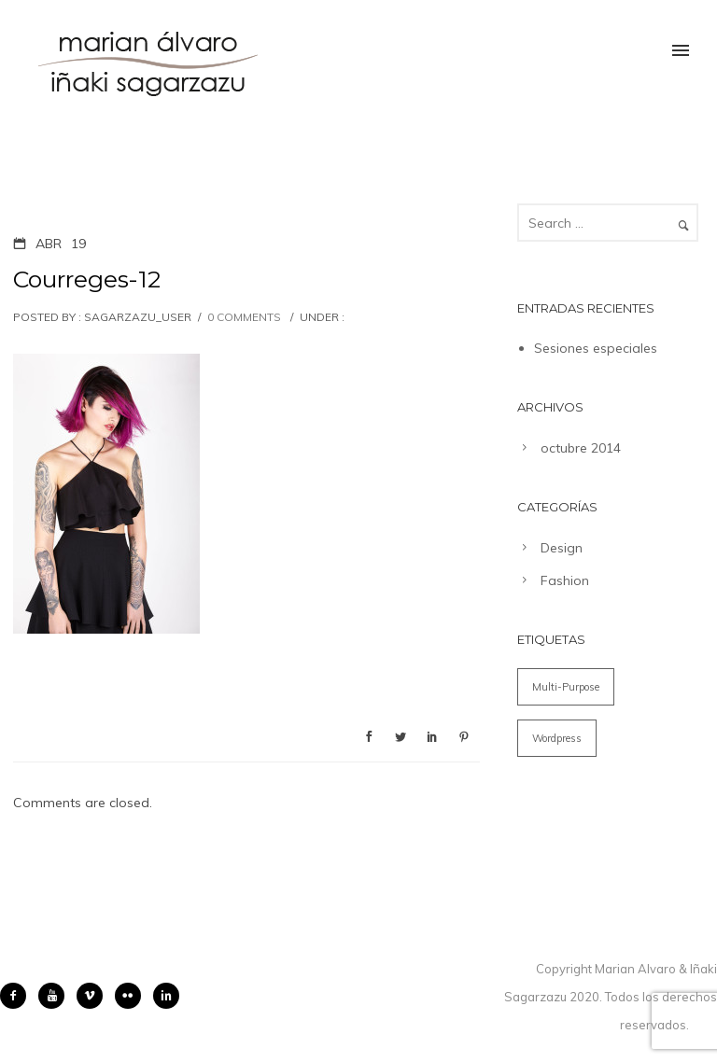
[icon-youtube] (56, 996)
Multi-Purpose (565, 686)
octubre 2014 (581, 448)
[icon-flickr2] (132, 996)
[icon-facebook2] (17, 996)
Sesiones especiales (595, 348)
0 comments (244, 317)
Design (562, 547)
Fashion (565, 580)
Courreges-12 (87, 279)
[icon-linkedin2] (166, 996)
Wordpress (557, 738)
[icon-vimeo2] (94, 996)
